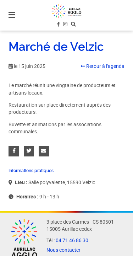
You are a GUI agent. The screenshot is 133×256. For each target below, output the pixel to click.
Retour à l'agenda (102, 66)
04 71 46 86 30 (72, 240)
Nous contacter (63, 250)
